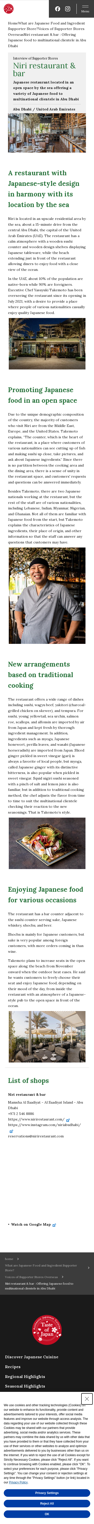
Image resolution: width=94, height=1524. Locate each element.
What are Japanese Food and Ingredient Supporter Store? (41, 1267)
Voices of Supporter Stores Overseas (31, 1277)
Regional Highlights (25, 1376)
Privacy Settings (47, 1493)
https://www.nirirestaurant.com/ (39, 1119)
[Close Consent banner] (86, 1398)
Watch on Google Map (33, 1224)
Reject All (47, 1503)
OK (47, 1514)
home (9, 1259)
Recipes (13, 1366)
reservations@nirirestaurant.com (36, 1136)
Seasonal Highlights (25, 1386)
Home (13, 23)
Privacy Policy (18, 1482)
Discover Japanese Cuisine (31, 1356)
